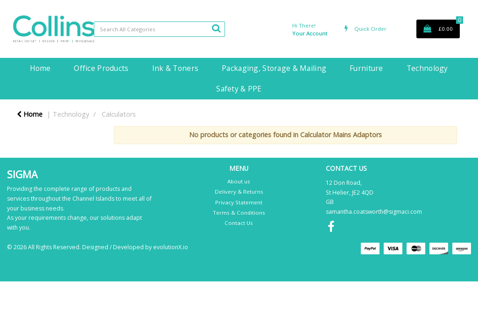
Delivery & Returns (239, 191)
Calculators (119, 114)
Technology (427, 68)
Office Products (101, 68)
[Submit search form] (216, 28)
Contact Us (239, 222)
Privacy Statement (238, 202)
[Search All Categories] (159, 29)
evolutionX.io (170, 247)
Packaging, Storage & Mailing (274, 68)
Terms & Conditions (239, 212)
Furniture (366, 68)
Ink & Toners (175, 68)
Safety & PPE (238, 89)
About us (238, 181)
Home (40, 68)
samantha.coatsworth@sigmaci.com (374, 212)
